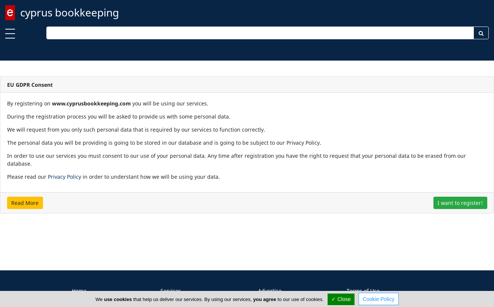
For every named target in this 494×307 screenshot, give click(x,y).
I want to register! (460, 202)
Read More (25, 202)
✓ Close (341, 299)
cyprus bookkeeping (69, 12)
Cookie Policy (379, 299)
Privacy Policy (64, 176)
